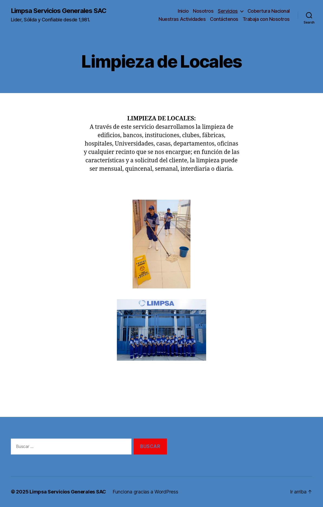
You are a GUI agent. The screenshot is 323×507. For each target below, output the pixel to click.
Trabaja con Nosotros (266, 19)
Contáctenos (224, 19)
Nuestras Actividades (182, 19)
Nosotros (203, 11)
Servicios (228, 11)
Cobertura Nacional (269, 11)
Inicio (183, 11)
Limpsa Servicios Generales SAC (58, 11)
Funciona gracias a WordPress (145, 492)
